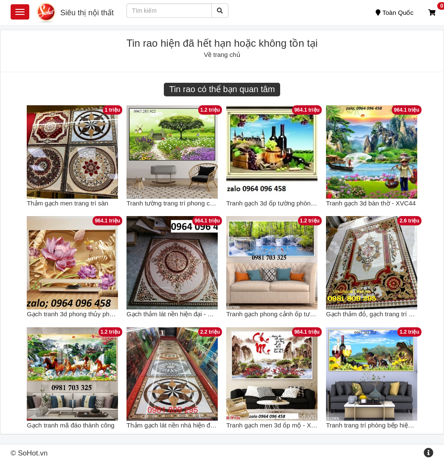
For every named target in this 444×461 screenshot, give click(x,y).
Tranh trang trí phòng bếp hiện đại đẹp (380, 425)
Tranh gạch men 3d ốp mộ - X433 (274, 425)
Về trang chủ (222, 54)
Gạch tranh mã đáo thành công (70, 425)
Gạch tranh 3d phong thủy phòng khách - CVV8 (94, 314)
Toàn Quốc (394, 12)
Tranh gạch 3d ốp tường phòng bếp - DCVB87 (291, 203)
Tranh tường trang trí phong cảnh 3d (177, 203)
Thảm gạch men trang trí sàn (67, 203)
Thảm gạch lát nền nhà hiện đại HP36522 (184, 425)
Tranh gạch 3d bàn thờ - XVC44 (371, 203)
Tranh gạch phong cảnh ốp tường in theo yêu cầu (295, 314)
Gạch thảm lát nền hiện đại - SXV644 (178, 314)
